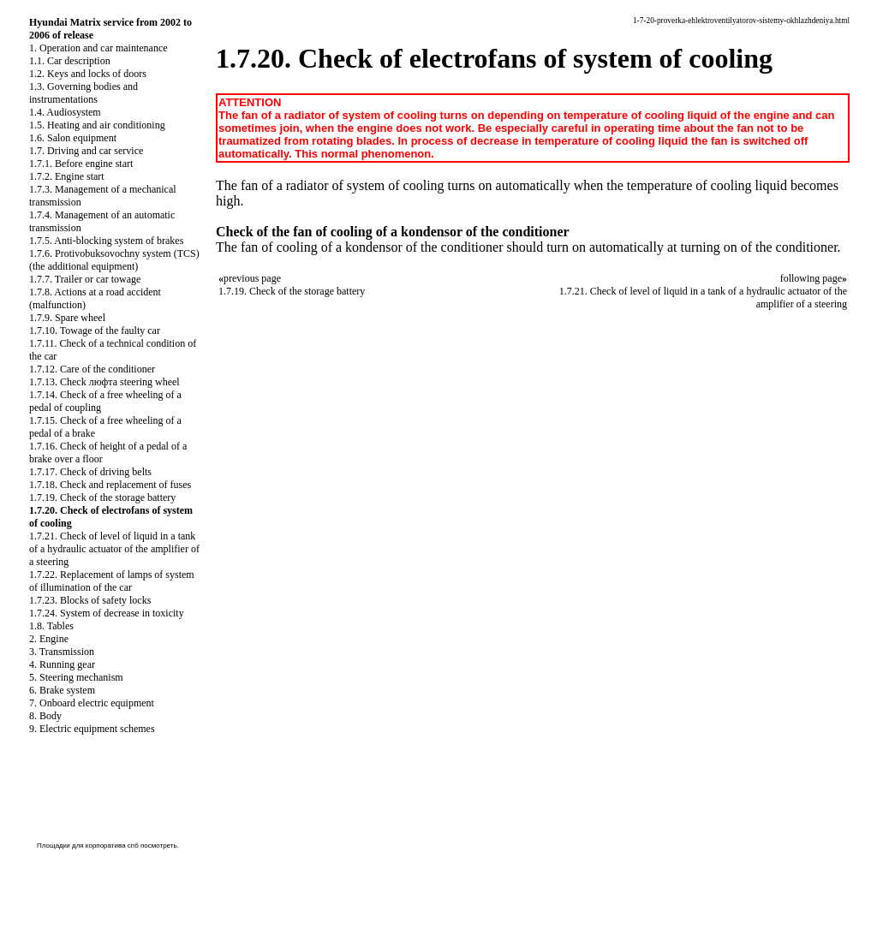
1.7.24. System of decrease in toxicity (106, 613)
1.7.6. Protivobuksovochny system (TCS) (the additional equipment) (114, 259)
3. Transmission (61, 652)
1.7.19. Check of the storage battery (102, 497)
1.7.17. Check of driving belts (90, 472)
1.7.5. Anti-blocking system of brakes (106, 241)
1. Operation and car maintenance (98, 48)
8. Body (45, 716)
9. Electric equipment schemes (92, 729)
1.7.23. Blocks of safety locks (90, 600)
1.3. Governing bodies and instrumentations (83, 92)
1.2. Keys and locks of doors (87, 74)
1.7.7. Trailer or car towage (84, 279)
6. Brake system (62, 690)
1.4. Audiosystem (65, 112)
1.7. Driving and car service (86, 151)
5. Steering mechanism (76, 677)
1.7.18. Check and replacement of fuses (110, 485)
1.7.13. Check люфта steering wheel (104, 382)
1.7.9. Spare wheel (67, 318)
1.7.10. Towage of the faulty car (94, 330)
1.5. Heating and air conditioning (97, 125)
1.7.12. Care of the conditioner (92, 369)
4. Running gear (62, 664)
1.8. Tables (51, 626)
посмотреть (158, 845)
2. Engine (49, 639)
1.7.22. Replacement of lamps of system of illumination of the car (111, 581)
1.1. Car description (69, 61)
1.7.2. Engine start (66, 176)
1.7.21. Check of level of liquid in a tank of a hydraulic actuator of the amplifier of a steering (114, 549)
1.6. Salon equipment (72, 138)
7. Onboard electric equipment (91, 703)
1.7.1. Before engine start (81, 164)
